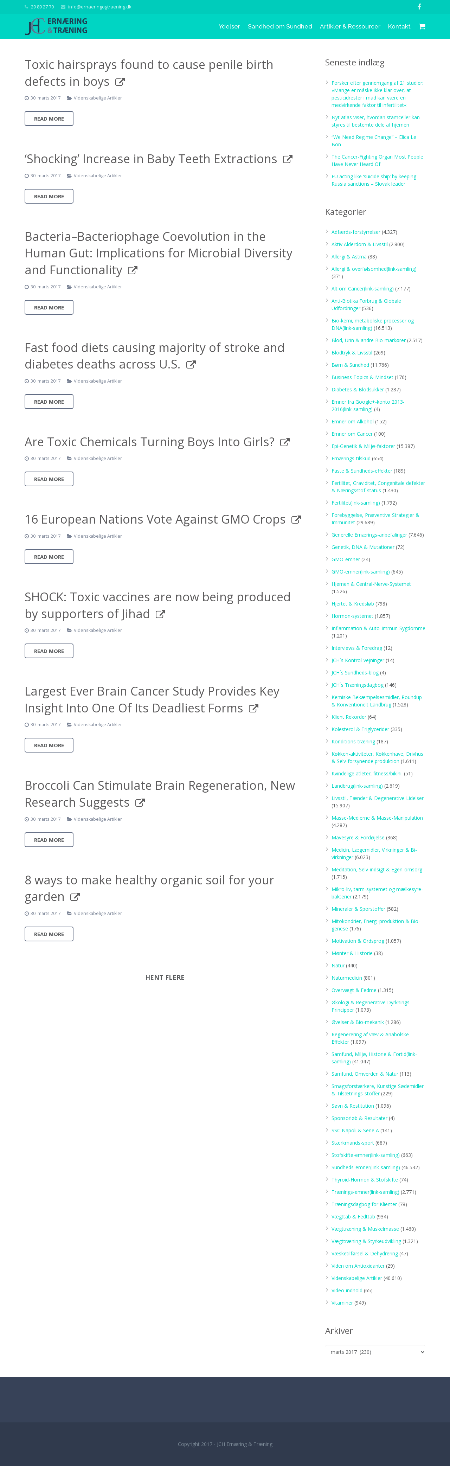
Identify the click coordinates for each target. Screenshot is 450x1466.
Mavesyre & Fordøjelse (358, 837)
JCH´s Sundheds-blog (355, 672)
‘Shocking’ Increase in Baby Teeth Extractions (151, 159)
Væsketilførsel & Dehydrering (365, 1253)
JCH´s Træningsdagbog (358, 684)
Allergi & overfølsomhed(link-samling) (374, 268)
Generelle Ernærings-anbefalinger (369, 534)
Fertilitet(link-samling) (356, 502)
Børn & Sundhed (350, 364)
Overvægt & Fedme (354, 990)
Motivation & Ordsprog (358, 940)
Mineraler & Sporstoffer (358, 908)
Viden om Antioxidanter (358, 1265)
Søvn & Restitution (353, 1105)
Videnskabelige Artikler (98, 98)
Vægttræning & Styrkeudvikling (366, 1241)
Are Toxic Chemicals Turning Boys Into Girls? (150, 442)
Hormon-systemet (352, 616)
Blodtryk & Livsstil (352, 352)
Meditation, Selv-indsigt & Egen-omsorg (377, 869)
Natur (338, 965)
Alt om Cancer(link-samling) (363, 288)
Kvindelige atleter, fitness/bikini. (367, 773)
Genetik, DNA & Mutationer (363, 547)
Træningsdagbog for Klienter (364, 1204)
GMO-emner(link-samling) (361, 571)
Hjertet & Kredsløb (353, 603)
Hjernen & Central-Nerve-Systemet (371, 584)
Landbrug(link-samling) (357, 785)
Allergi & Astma (349, 256)
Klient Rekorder (349, 716)
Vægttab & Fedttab (353, 1216)
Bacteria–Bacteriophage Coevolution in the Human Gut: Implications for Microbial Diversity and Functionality (158, 253)
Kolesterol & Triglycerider (360, 729)
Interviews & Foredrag (357, 648)
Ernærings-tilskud (351, 458)
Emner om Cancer (352, 433)
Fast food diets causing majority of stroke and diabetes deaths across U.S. (155, 355)
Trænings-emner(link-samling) (365, 1192)
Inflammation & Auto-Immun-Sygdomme (378, 628)
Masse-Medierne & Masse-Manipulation (377, 817)
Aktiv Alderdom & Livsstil (360, 244)
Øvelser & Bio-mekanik (358, 1022)
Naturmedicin (347, 977)
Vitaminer (342, 1302)
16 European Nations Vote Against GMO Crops (155, 519)
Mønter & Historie (352, 953)
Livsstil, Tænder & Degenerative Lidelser (378, 798)
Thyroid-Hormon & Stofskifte (365, 1179)
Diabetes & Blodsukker (358, 389)
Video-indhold (347, 1290)
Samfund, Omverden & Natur (365, 1073)
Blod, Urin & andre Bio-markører (369, 340)
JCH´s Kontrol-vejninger (358, 660)
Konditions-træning (353, 741)
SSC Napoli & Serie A (355, 1130)
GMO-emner (346, 559)
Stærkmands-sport (353, 1142)
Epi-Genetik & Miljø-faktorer (363, 446)
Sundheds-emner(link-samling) (366, 1167)
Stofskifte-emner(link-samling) (366, 1155)
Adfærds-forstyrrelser (356, 232)
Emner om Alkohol (353, 421)
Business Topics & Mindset (362, 377)
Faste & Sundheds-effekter (362, 470)
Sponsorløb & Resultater (359, 1118)
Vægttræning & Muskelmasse (365, 1228)
